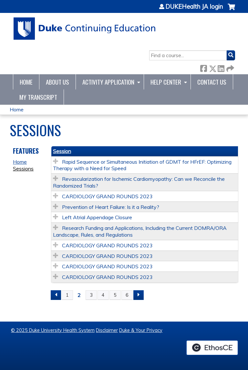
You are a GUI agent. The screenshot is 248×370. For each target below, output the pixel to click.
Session (62, 151)
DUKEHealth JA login (194, 7)
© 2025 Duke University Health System (53, 330)
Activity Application (108, 82)
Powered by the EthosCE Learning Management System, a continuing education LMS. (212, 347)
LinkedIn (221, 67)
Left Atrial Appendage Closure (97, 217)
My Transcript (38, 97)
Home (26, 82)
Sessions (23, 168)
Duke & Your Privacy (140, 330)
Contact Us (211, 82)
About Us (57, 82)
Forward (229, 67)
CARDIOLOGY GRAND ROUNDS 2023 (107, 196)
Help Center (165, 82)
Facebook (203, 67)
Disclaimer (107, 330)
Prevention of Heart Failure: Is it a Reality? (110, 207)
